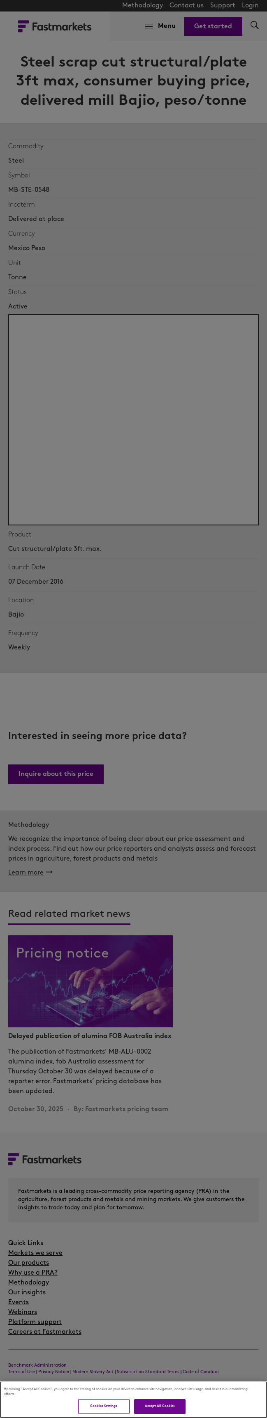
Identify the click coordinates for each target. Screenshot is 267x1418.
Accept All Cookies (160, 1406)
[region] (133, 1399)
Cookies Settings (103, 1406)
